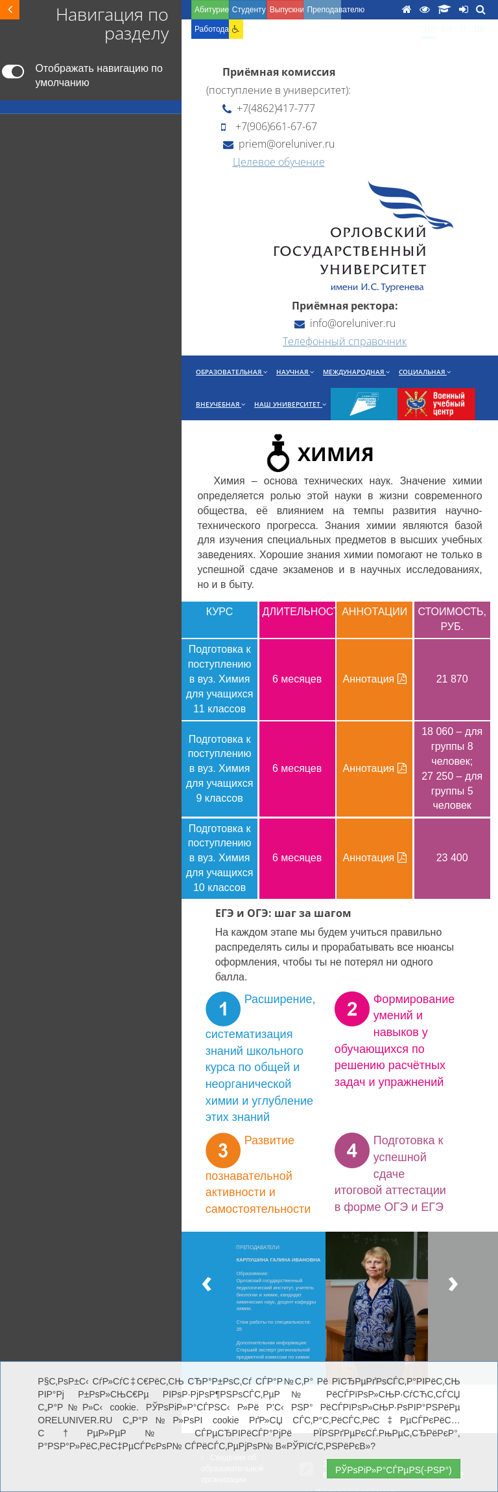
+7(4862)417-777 (268, 108)
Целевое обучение (279, 162)
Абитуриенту (212, 9)
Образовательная (231, 371)
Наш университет (290, 404)
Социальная (425, 371)
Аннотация (375, 678)
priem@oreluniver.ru (279, 144)
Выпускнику (287, 9)
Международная (356, 371)
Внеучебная (220, 404)
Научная (295, 371)
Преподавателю (324, 9)
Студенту (249, 9)
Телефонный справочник (345, 341)
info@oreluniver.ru (345, 323)
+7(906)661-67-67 (269, 126)
